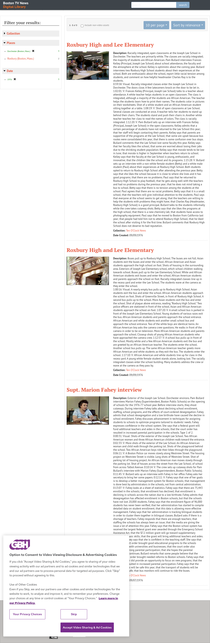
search (183, 5)
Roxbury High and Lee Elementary (110, 44)
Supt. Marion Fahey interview (104, 389)
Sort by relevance (186, 25)
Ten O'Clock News (136, 230)
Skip (74, 614)
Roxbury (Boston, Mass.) (20, 58)
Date (10, 71)
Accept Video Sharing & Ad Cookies (87, 627)
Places (11, 43)
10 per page (155, 25)
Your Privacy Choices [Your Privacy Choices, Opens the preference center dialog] (27, 614)
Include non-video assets (96, 25)
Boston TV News (16, 5)
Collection (13, 33)
